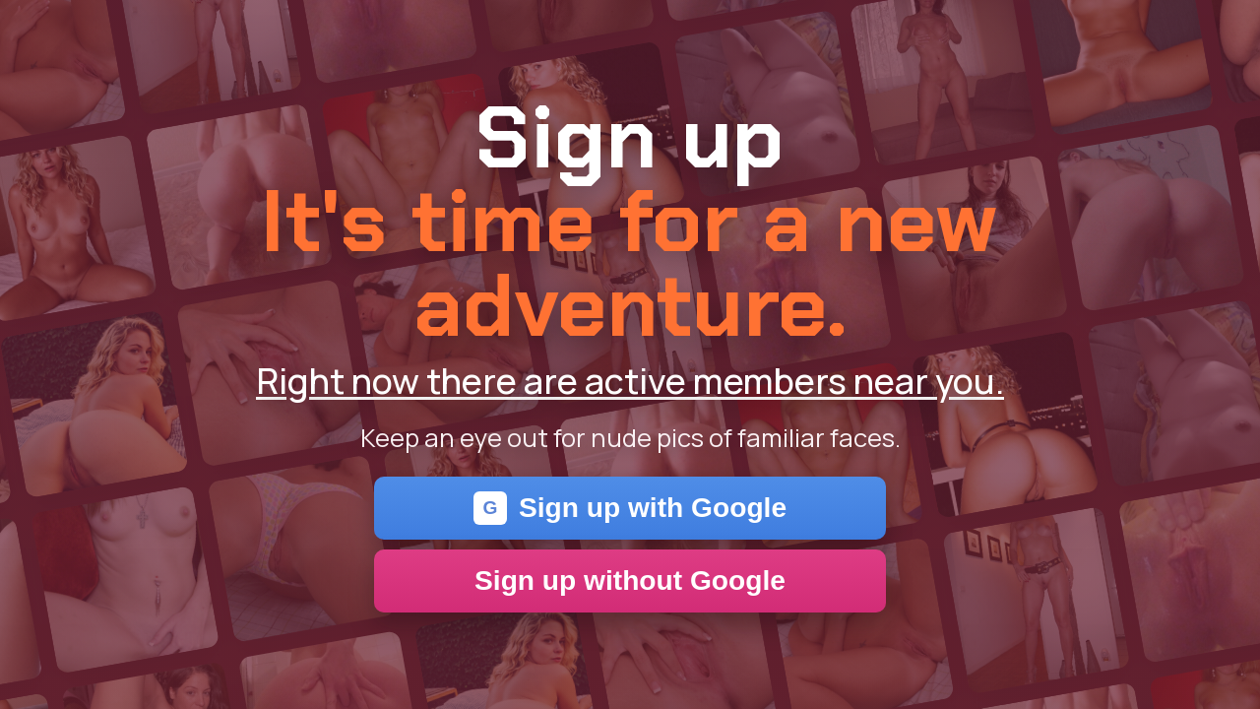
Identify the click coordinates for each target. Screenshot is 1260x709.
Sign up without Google (630, 580)
